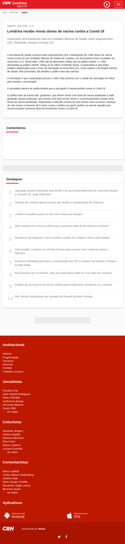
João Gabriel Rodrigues (16, 394)
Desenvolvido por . (34, 529)
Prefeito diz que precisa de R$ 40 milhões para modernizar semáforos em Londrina (59, 286)
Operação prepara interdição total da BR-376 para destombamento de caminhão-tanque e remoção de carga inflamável (62, 192)
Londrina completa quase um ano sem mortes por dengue (44, 215)
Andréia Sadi (10, 478)
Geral (25, 13)
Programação (10, 357)
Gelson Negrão (11, 434)
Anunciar (8, 364)
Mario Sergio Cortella (15, 481)
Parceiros (8, 360)
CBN (4, 13)
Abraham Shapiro (13, 430)
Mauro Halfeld (11, 471)
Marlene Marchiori (13, 437)
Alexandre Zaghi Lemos (16, 485)
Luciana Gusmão (12, 448)
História (7, 353)
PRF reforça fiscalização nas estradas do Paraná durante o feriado (49, 298)
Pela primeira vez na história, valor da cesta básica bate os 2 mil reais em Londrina (59, 274)
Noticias (14, 13)
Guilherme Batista (13, 401)
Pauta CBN (9, 408)
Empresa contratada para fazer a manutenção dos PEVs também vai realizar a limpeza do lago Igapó (61, 262)
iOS (93, 515)
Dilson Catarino (12, 445)
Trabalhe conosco (13, 371)
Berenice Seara (12, 488)
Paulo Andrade (11, 397)
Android (30, 515)
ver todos (10, 411)
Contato (7, 367)
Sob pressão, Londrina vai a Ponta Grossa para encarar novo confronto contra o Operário (57, 251)
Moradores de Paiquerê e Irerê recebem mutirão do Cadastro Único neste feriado (58, 239)
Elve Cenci (9, 441)
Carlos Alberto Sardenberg (18, 474)
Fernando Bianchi (13, 404)
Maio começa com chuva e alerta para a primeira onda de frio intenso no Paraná (57, 227)
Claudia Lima (10, 390)
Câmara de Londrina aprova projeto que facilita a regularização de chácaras (54, 204)
